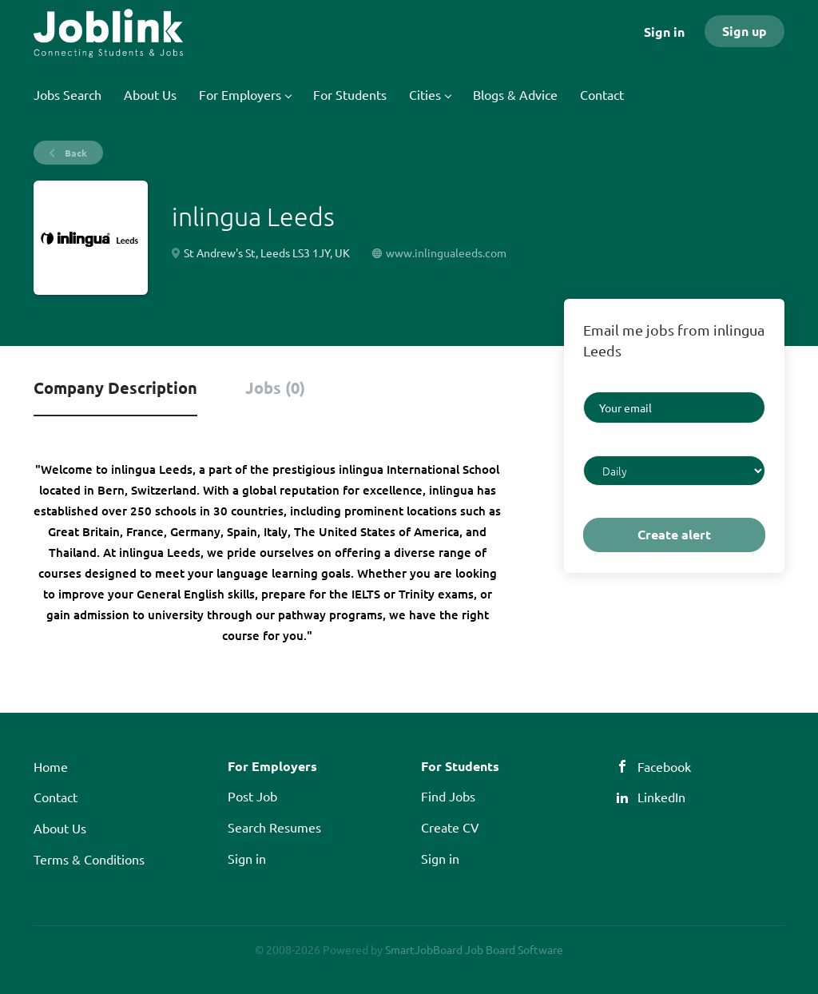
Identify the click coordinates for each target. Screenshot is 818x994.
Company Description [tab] (115, 387)
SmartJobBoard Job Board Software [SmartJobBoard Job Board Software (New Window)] (474, 949)
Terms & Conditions (89, 859)
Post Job (252, 796)
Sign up (744, 30)
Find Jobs (448, 796)
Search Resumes (274, 827)
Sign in (664, 31)
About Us (60, 828)
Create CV (450, 827)
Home (51, 766)
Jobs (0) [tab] (275, 387)
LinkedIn (661, 797)
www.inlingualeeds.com (446, 252)
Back (74, 152)
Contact (55, 797)
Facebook (664, 766)
